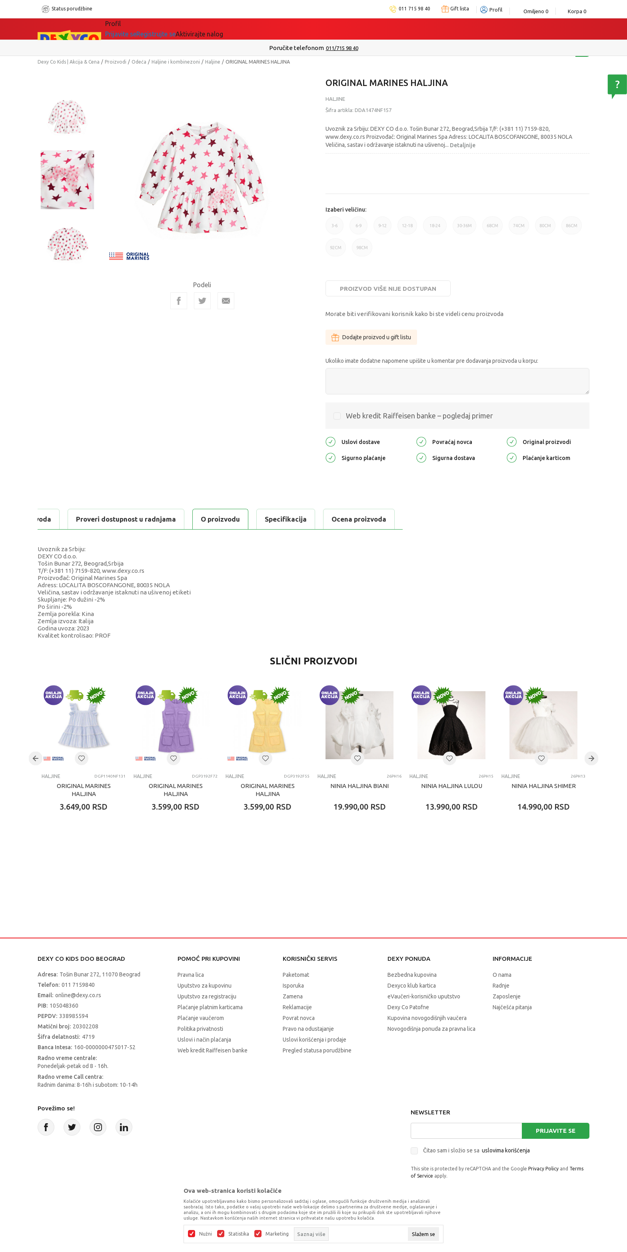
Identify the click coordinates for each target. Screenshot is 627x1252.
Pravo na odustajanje (308, 1029)
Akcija (187, 28)
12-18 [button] (407, 228)
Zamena (293, 996)
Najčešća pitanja (512, 1007)
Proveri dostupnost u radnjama (310, 519)
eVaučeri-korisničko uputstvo (423, 996)
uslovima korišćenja (506, 1150)
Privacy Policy (543, 1168)
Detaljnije (462, 145)
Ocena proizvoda (208, 519)
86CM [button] (571, 228)
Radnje (501, 985)
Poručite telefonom (296, 47)
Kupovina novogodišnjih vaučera (427, 1018)
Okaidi (287, 28)
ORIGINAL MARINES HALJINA (84, 789)
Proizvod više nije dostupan (388, 288)
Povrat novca (299, 1018)
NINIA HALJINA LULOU (451, 785)
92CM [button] (335, 250)
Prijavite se (555, 1130)
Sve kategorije (137, 28)
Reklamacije (297, 1007)
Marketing (277, 1234)
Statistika (238, 1234)
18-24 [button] (434, 228)
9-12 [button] (382, 228)
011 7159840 (78, 985)
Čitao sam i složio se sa (476, 1150)
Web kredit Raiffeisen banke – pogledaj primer (419, 416)
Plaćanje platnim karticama (210, 1007)
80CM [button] (545, 228)
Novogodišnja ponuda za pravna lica (431, 1029)
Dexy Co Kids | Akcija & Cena (69, 61)
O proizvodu (69, 519)
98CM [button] (362, 250)
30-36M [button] (464, 228)
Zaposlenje (507, 996)
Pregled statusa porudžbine (317, 1050)
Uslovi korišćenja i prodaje (314, 1039)
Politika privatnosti (200, 1029)
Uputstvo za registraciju (207, 996)
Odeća (139, 61)
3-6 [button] (334, 228)
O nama (502, 975)
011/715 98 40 (342, 48)
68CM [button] (492, 228)
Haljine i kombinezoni (176, 61)
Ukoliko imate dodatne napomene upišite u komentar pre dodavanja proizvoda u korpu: (431, 361)
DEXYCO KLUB (235, 28)
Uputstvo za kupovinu (205, 985)
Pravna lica (191, 975)
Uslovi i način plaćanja (204, 1039)
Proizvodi (115, 61)
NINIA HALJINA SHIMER (543, 785)
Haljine (212, 61)
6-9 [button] (358, 228)
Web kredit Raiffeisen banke (213, 1050)
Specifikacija (135, 519)
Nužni (205, 1234)
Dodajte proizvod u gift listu (371, 337)
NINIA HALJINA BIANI (359, 785)
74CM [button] (519, 228)
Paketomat (296, 975)
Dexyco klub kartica (411, 985)
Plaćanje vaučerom (201, 1018)
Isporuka (293, 985)
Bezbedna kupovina (412, 975)
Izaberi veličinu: (345, 209)
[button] (81, 758)
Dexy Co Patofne (408, 1007)
